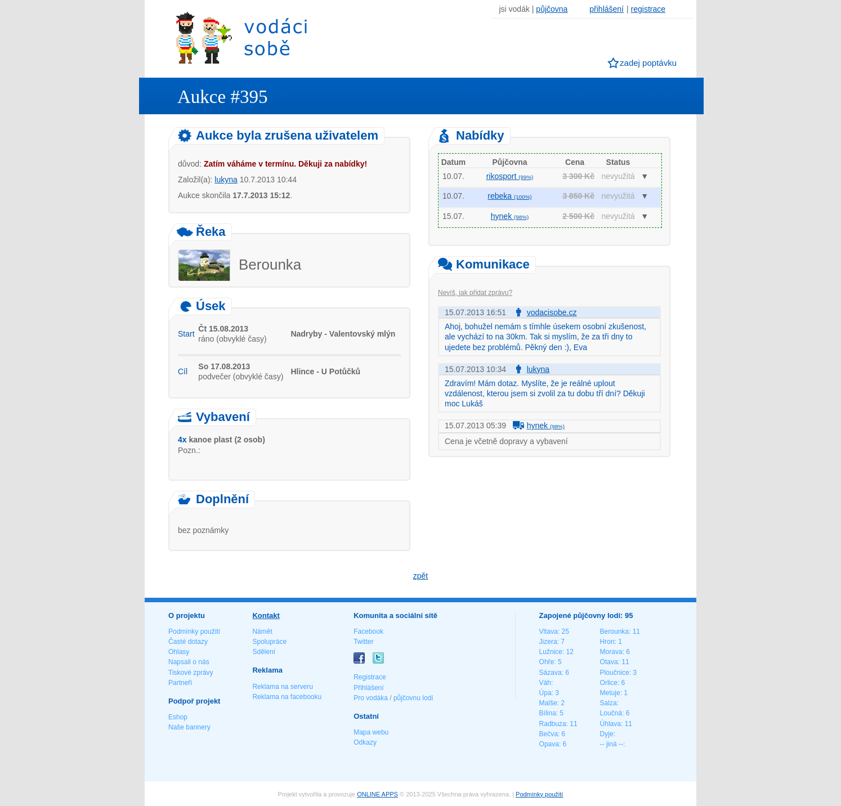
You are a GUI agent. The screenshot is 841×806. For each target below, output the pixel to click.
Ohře (546, 662)
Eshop (177, 717)
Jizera (548, 642)
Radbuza (552, 724)
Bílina (547, 713)
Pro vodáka (371, 698)
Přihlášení (368, 688)
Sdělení (263, 652)
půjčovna (551, 9)
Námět (262, 631)
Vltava (548, 631)
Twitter (363, 642)
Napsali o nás (188, 662)
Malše (548, 703)
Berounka (614, 631)
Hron (607, 642)
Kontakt (265, 615)
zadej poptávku (648, 63)
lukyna (225, 179)
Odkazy (365, 742)
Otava (609, 662)
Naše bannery (189, 727)
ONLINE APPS (377, 794)
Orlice (609, 683)
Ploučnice (614, 673)
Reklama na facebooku (286, 697)
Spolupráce (269, 642)
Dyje (607, 734)
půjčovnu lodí (413, 698)
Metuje (610, 693)
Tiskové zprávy (190, 673)
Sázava (550, 673)
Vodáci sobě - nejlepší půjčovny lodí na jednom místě (241, 37)
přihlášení (606, 9)
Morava (611, 652)
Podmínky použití (194, 631)
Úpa (545, 693)
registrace (648, 9)
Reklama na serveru (282, 687)
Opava (549, 744)
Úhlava (610, 724)
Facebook (368, 631)
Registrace (370, 677)
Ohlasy (178, 652)
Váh (545, 683)
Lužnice (550, 652)
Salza (608, 703)
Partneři (180, 683)
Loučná (611, 713)
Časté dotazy (188, 642)
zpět (420, 575)
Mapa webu (371, 732)
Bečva (548, 734)
